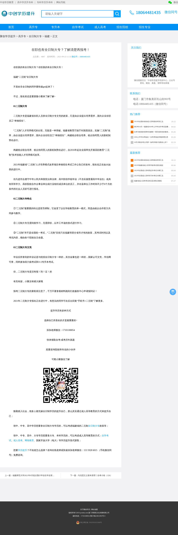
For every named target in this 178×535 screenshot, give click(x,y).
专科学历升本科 (45, 2)
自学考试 (78, 27)
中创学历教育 (7, 2)
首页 (11, 27)
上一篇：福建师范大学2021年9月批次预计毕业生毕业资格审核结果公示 (33, 475)
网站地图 (94, 509)
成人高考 (100, 27)
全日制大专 (35, 36)
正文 (55, 36)
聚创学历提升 (8, 36)
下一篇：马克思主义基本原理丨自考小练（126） (91, 475)
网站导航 (60, 2)
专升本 (55, 27)
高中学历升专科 (25, 2)
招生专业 (144, 27)
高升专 (33, 27)
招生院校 (122, 27)
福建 (47, 36)
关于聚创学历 (85, 509)
